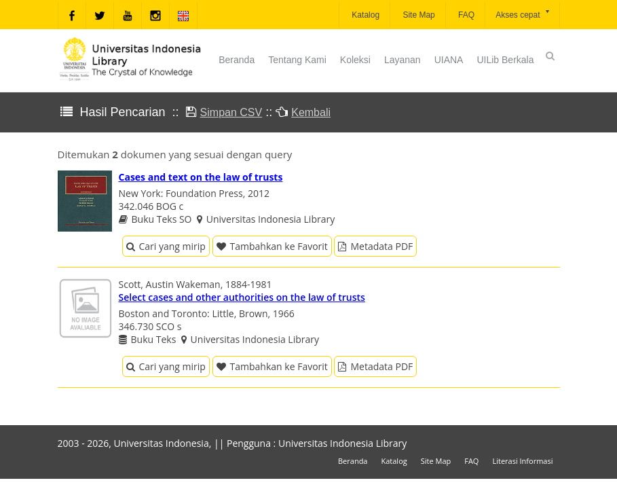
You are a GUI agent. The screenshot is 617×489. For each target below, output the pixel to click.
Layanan (402, 59)
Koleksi (355, 59)
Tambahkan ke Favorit (272, 246)
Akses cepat (523, 14)
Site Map (417, 15)
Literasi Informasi (522, 461)
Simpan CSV (231, 112)
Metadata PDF (375, 246)
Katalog (364, 15)
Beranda (237, 59)
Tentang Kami (297, 59)
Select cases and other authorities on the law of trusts (242, 297)
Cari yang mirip (166, 246)
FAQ (465, 15)
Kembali (311, 112)
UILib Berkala (505, 59)
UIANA (449, 59)
